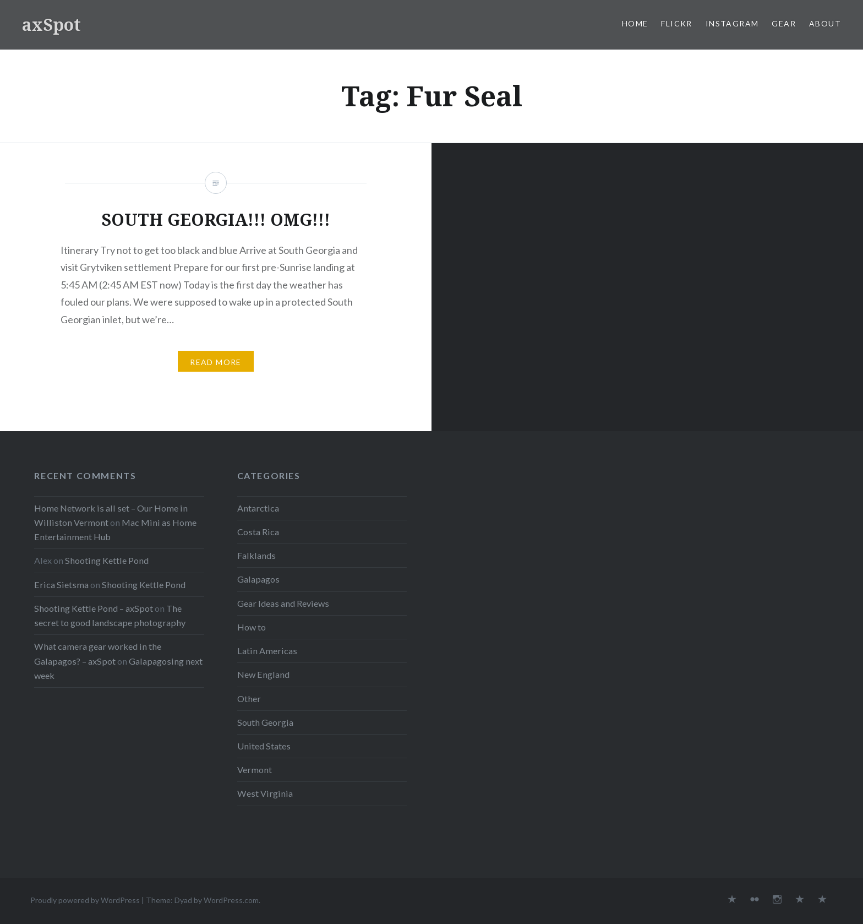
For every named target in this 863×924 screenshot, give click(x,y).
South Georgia (265, 722)
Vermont (254, 769)
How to (251, 627)
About (825, 23)
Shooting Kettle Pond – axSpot (93, 608)
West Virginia (265, 793)
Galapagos (258, 579)
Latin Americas (267, 650)
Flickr (676, 23)
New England (263, 674)
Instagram (732, 23)
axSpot (51, 24)
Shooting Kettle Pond (107, 560)
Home (635, 23)
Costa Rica (258, 531)
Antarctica (258, 508)
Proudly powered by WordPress (85, 900)
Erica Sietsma (61, 584)
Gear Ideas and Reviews (283, 603)
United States (264, 746)
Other (249, 698)
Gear (784, 23)
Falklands (256, 555)
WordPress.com (231, 900)
